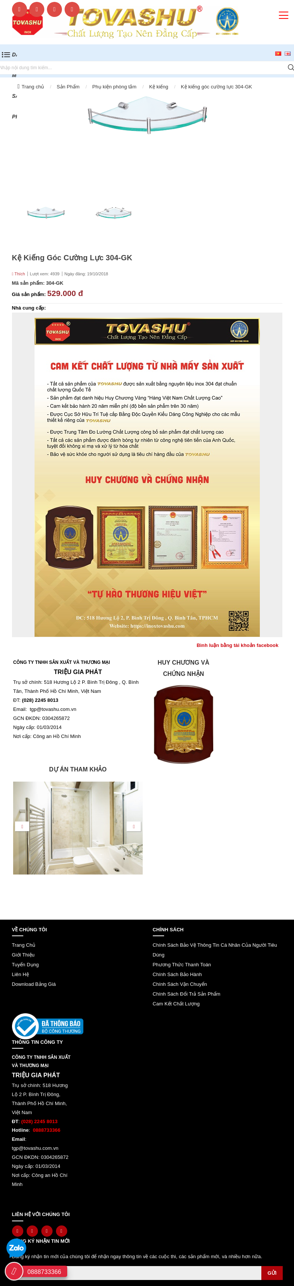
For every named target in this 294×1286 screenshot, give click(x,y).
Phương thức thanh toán (182, 964)
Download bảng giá (34, 984)
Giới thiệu (23, 955)
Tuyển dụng (25, 964)
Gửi (271, 1273)
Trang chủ (32, 87)
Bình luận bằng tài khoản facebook (238, 645)
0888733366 (44, 1272)
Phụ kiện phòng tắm (114, 87)
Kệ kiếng (158, 87)
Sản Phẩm (68, 87)
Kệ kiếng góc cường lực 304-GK (216, 87)
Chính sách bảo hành (177, 974)
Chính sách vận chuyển (180, 984)
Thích (18, 274)
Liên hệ (20, 974)
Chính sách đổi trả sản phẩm (187, 994)
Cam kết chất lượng (176, 1004)
